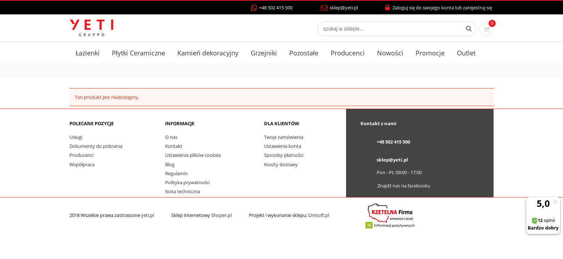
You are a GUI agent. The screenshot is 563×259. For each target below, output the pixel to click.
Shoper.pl (221, 215)
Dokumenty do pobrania (95, 146)
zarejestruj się (477, 7)
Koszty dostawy (281, 164)
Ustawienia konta (282, 146)
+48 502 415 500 (271, 7)
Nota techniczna (182, 191)
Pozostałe (303, 53)
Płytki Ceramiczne (138, 53)
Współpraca (82, 164)
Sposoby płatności (283, 155)
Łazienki (88, 53)
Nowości (390, 53)
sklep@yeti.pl (339, 7)
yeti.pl (147, 215)
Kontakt (173, 146)
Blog (169, 164)
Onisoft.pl (318, 215)
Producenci (348, 53)
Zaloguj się (404, 7)
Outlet (466, 53)
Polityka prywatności (187, 182)
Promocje (430, 53)
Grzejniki (264, 53)
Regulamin (176, 173)
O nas (171, 137)
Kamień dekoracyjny (208, 53)
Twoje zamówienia (283, 137)
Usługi (75, 137)
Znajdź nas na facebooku (403, 185)
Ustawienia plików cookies (193, 155)
